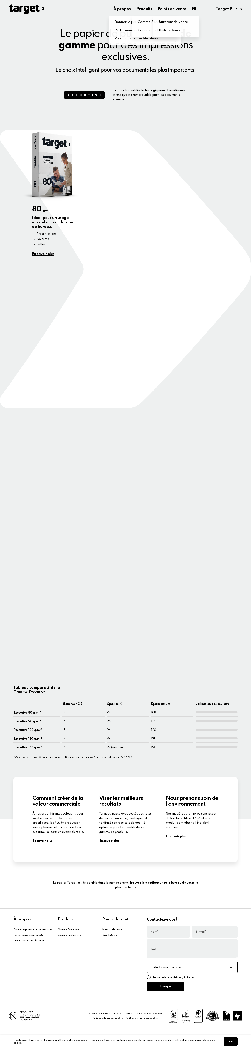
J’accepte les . (173, 977)
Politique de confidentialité (108, 1018)
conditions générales (181, 977)
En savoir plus (43, 254)
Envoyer (165, 986)
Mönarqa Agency (153, 1013)
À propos (118, 9)
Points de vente (171, 9)
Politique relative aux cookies (142, 1018)
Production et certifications (29, 940)
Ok (231, 1042)
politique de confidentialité (165, 1040)
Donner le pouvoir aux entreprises (32, 929)
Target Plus (227, 9)
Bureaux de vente (112, 929)
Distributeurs (109, 935)
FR (195, 9)
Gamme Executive (68, 929)
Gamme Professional (70, 935)
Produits (142, 9)
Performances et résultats (28, 935)
